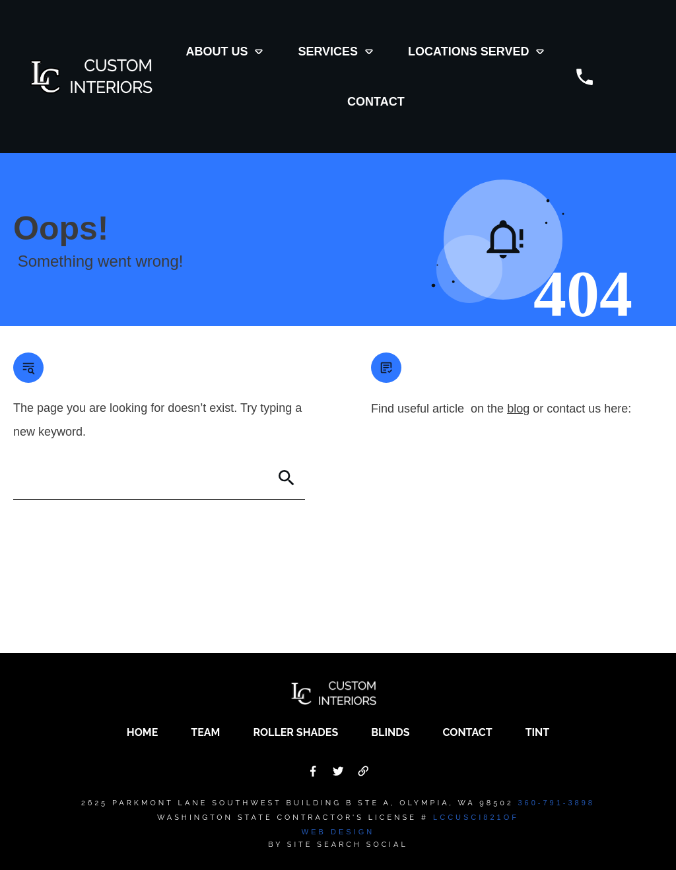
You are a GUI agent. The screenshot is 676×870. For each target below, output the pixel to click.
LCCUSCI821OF (476, 817)
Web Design (338, 832)
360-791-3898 (556, 803)
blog (518, 408)
